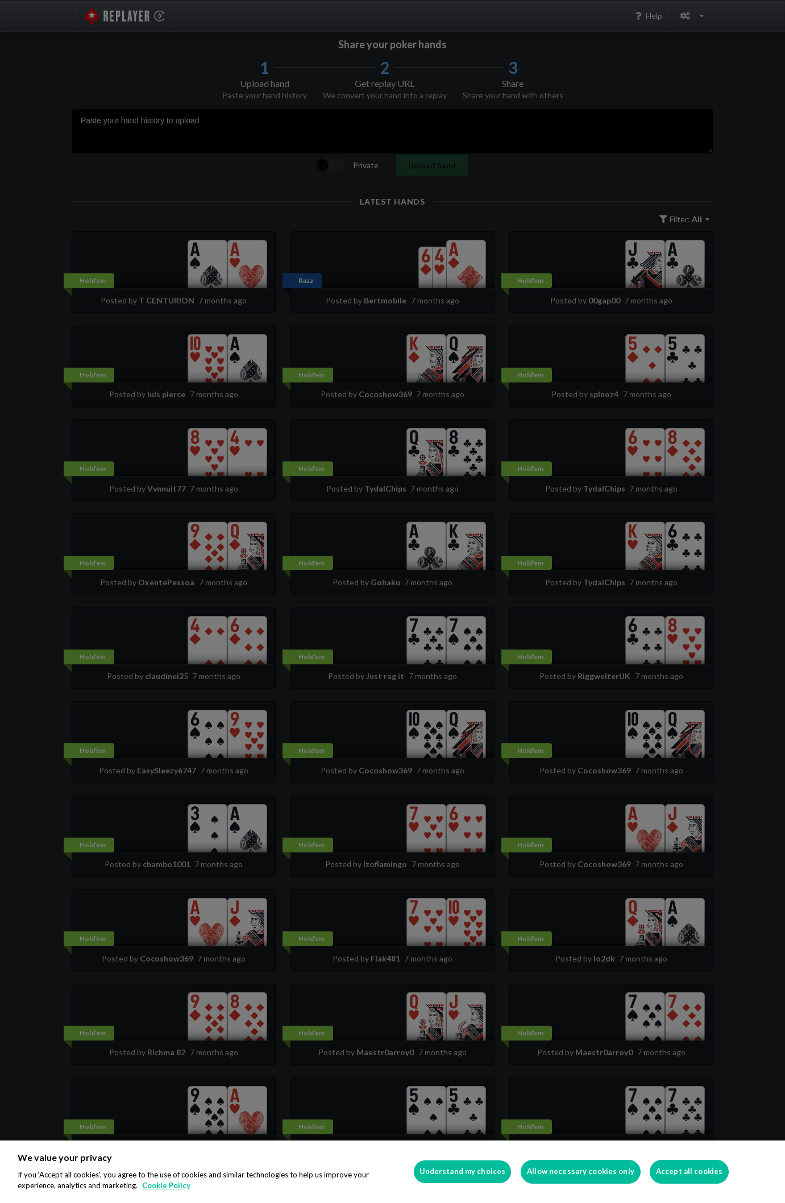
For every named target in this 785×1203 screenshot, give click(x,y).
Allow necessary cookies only (580, 1171)
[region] (392, 1171)
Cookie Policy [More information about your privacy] (166, 1185)
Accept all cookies (689, 1171)
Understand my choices (463, 1171)
